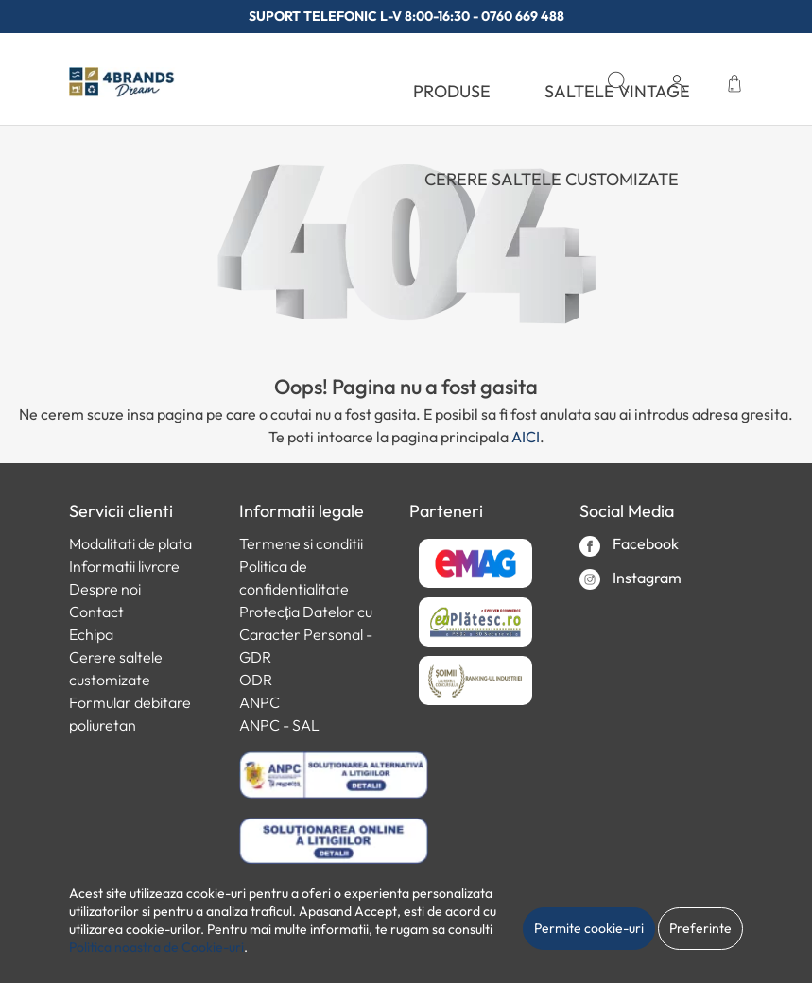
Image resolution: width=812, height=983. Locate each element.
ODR (255, 679)
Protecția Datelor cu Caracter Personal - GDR (305, 634)
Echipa (91, 634)
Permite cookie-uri (589, 928)
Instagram (630, 579)
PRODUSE (452, 91)
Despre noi (105, 588)
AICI (525, 436)
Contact (96, 611)
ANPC (259, 702)
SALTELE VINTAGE (617, 91)
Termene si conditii (301, 543)
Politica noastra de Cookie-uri (156, 947)
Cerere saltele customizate (551, 179)
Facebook (629, 545)
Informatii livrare (124, 566)
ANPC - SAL (279, 725)
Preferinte (700, 928)
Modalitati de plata (130, 543)
